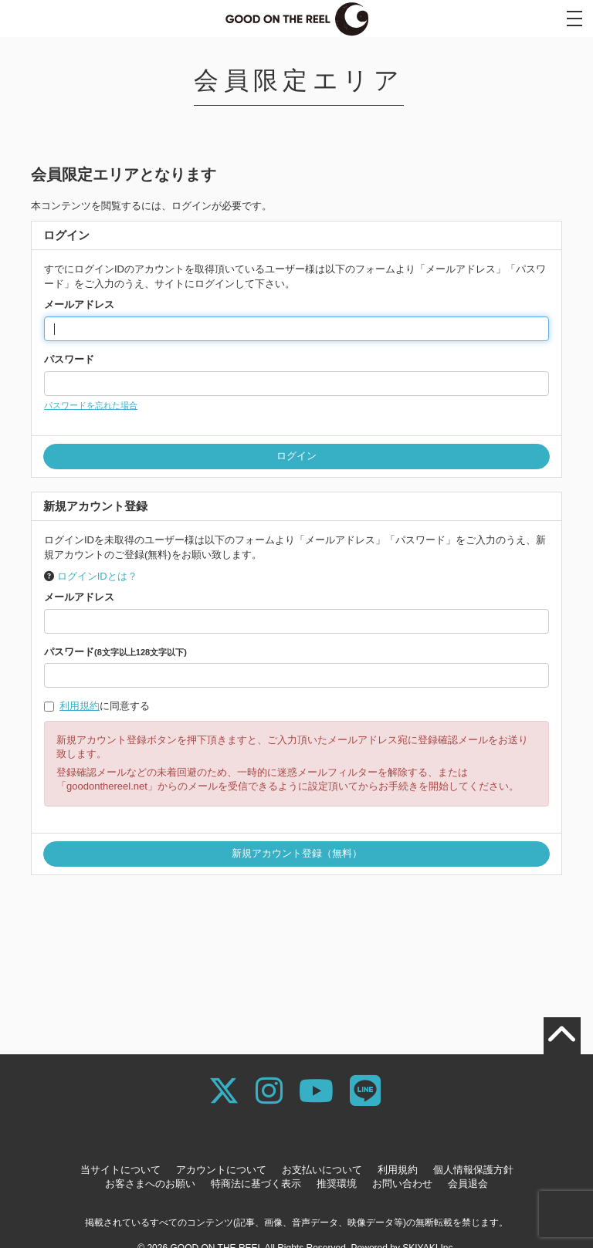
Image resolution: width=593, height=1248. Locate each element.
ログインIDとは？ (97, 576)
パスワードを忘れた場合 (90, 405)
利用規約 (79, 706)
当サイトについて (120, 1169)
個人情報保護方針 (473, 1169)
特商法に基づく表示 (256, 1183)
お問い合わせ (402, 1183)
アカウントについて (221, 1169)
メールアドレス (79, 304)
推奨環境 (337, 1183)
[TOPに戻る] (562, 1035)
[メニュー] (574, 18)
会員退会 (468, 1183)
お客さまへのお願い (150, 1183)
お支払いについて (322, 1169)
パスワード (69, 359)
